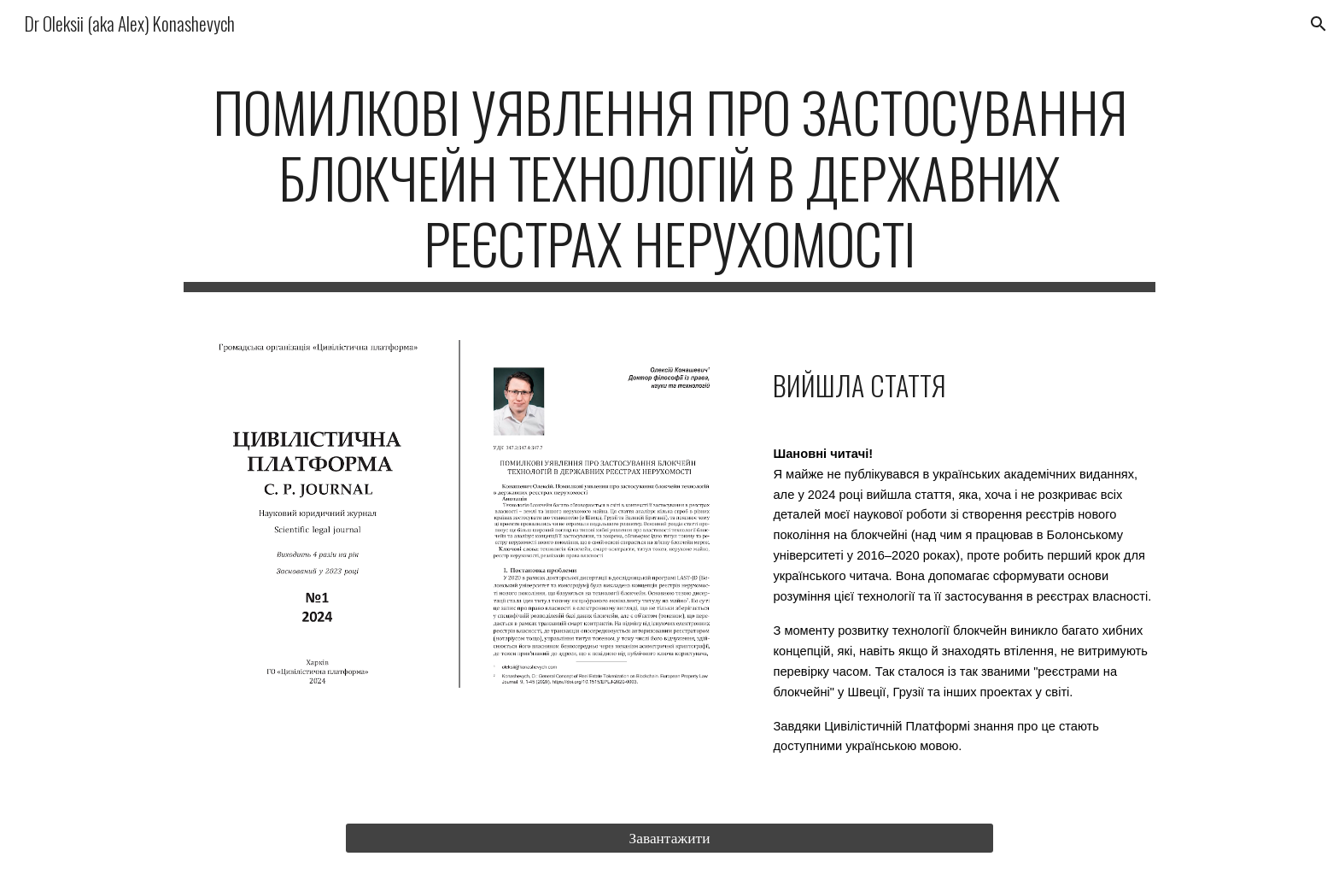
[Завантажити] (669, 838)
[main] (669, 185)
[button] (1318, 23)
